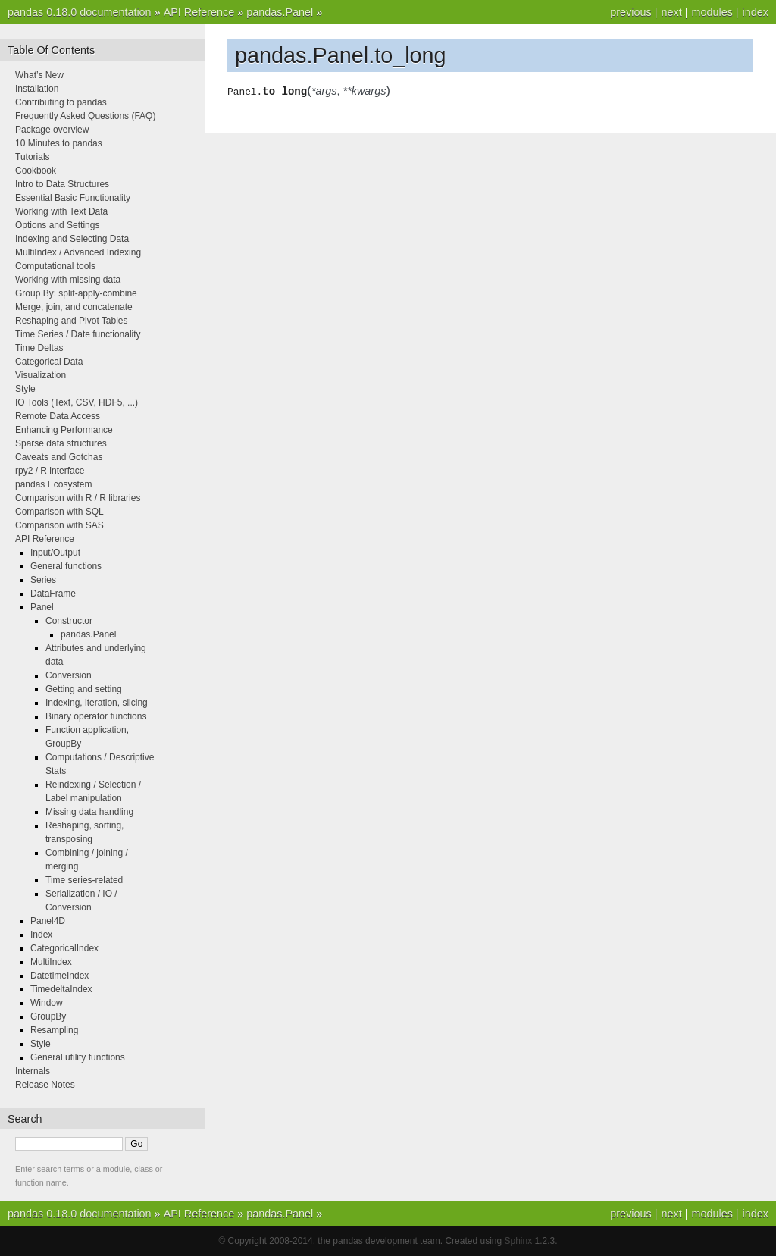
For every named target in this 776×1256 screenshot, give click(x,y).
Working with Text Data (61, 211)
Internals (32, 1071)
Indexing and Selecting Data (72, 238)
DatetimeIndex (59, 975)
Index (41, 934)
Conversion (68, 675)
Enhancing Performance (64, 429)
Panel (42, 607)
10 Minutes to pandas (58, 143)
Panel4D (47, 921)
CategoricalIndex (64, 948)
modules (711, 12)
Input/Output (55, 552)
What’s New (39, 75)
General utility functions (77, 1057)
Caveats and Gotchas (58, 457)
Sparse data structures (61, 443)
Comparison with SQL (59, 511)
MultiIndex (51, 962)
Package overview (52, 129)
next (671, 12)
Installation (36, 88)
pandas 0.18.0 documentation (80, 12)
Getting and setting (83, 689)
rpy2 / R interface (49, 470)
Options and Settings (57, 225)
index (755, 12)
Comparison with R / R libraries (77, 498)
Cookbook (35, 170)
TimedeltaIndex (61, 989)
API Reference (199, 12)
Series (43, 580)
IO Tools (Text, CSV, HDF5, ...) (76, 402)
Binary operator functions (95, 716)
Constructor (68, 620)
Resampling (54, 1030)
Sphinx (519, 1241)
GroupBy (48, 1016)
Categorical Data (49, 361)
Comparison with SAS (59, 525)
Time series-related (84, 880)
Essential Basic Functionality (72, 198)
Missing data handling (89, 812)
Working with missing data (67, 279)
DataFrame (53, 593)
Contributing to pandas (61, 102)
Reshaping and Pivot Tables (71, 320)
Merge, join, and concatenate (74, 307)
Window (46, 1003)
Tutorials (32, 157)
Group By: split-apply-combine (76, 293)
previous (630, 12)
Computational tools (55, 266)
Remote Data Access (57, 416)
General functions (66, 566)
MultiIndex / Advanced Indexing (78, 252)
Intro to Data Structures (62, 184)
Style (25, 389)
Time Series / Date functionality (78, 334)
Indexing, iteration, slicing (96, 702)
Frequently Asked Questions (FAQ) (85, 116)
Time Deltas (39, 348)
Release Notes (45, 1084)
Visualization (40, 375)
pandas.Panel (279, 12)
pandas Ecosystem (53, 484)
